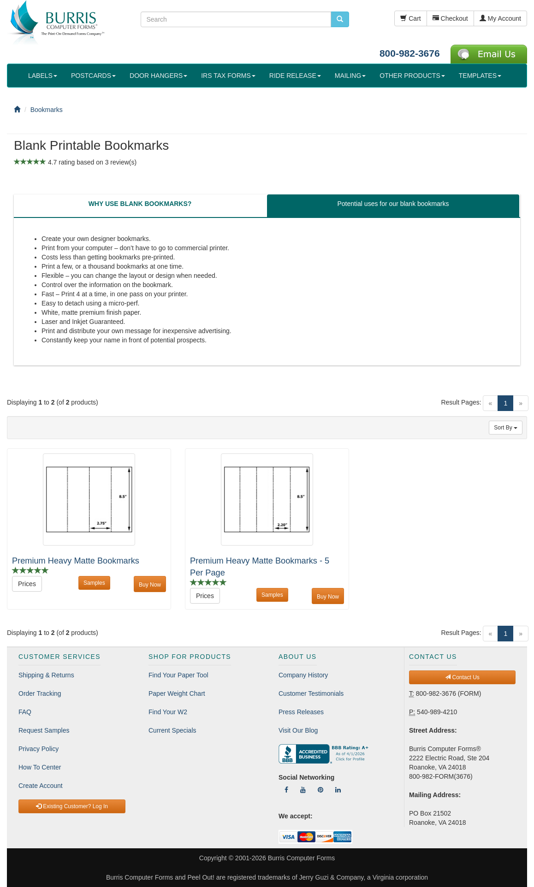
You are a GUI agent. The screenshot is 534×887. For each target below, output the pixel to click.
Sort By (505, 427)
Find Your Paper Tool (178, 675)
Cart (410, 18)
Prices (27, 583)
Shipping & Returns (46, 675)
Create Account (40, 785)
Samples (94, 583)
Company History (303, 675)
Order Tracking (39, 693)
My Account (500, 18)
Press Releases (301, 712)
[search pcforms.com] (340, 19)
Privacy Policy (38, 748)
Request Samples (44, 730)
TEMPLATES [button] (480, 75)
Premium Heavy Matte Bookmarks (75, 560)
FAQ (24, 712)
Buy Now (150, 585)
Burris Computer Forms (301, 858)
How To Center (39, 767)
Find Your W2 (167, 712)
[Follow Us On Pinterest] (320, 790)
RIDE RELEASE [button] (295, 75)
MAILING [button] (350, 75)
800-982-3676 (410, 53)
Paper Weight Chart (176, 693)
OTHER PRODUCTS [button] (412, 75)
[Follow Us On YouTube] (303, 790)
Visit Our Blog (298, 730)
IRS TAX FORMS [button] (228, 75)
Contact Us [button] (462, 677)
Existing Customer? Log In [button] (72, 806)
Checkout (450, 18)
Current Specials (172, 730)
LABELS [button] (42, 75)
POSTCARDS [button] (93, 75)
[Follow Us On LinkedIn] (338, 790)
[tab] (140, 205)
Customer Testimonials (311, 693)
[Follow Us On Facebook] (286, 790)
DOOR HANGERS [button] (158, 75)
